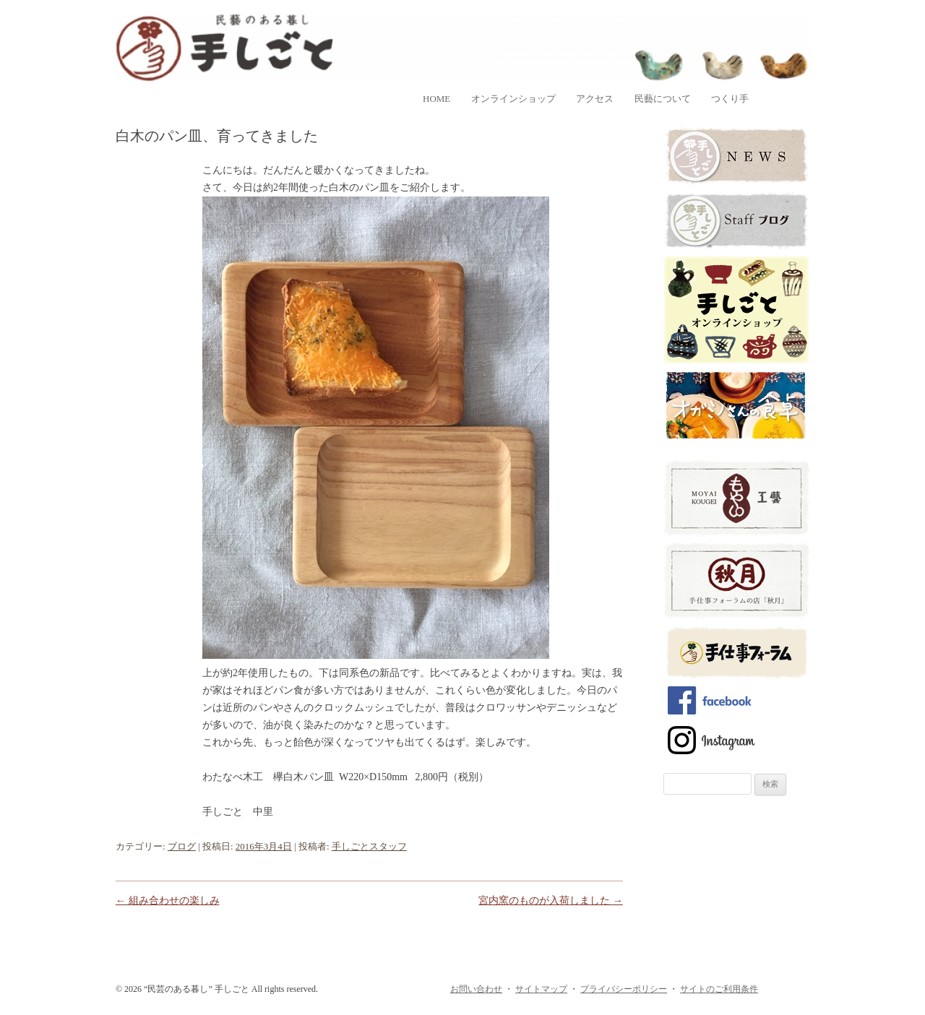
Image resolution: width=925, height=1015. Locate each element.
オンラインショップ (513, 98)
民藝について (662, 98)
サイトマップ (541, 989)
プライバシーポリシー (623, 989)
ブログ (182, 846)
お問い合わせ (476, 989)
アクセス (595, 98)
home (436, 98)
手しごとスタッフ (369, 846)
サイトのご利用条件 (719, 989)
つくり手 (730, 98)
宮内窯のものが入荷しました (550, 900)
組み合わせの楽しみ (168, 900)
